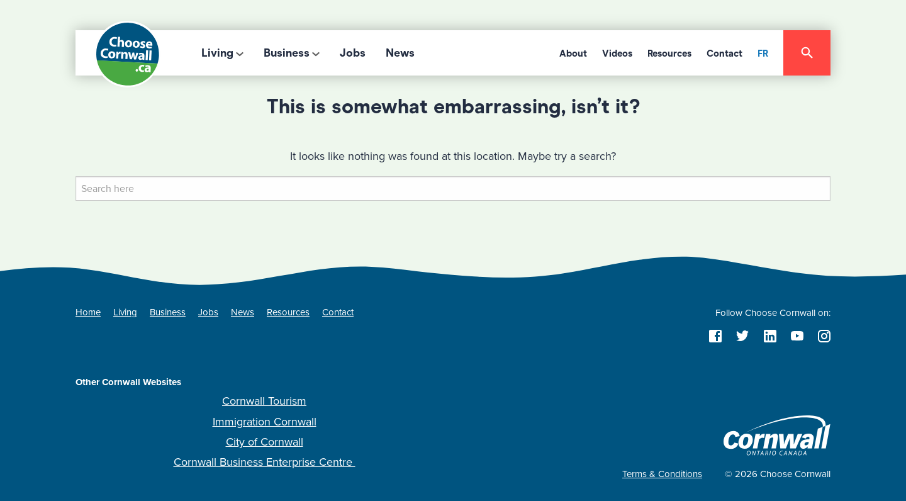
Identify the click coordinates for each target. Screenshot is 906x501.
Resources (669, 53)
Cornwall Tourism (264, 401)
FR (763, 53)
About (573, 53)
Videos (617, 53)
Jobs (353, 53)
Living (217, 53)
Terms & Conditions (662, 474)
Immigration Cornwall (264, 422)
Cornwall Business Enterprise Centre (264, 462)
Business (287, 53)
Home (88, 312)
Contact (724, 53)
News (400, 53)
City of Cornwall (264, 442)
